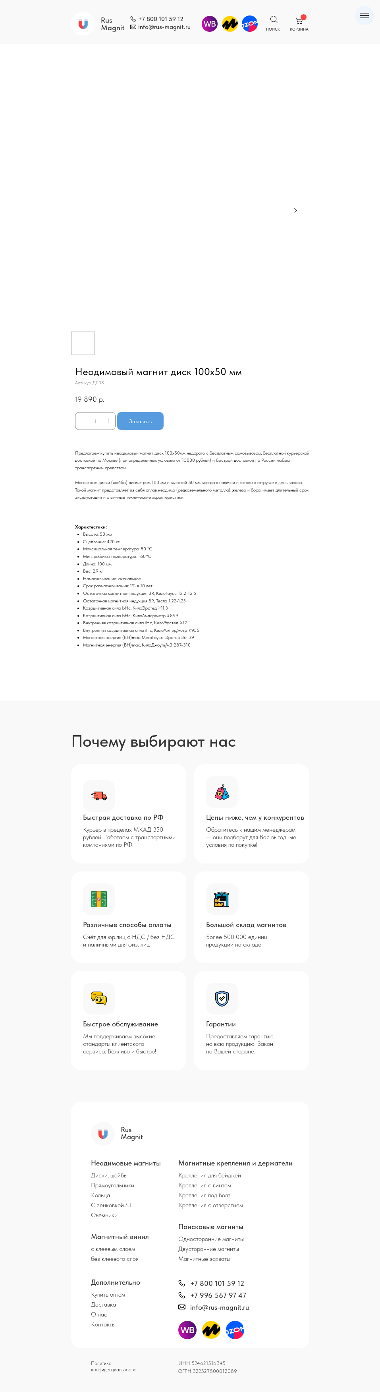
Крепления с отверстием (210, 1205)
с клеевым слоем (113, 1249)
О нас (99, 1314)
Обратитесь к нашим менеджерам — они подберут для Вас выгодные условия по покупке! (251, 837)
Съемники (104, 1215)
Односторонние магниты (211, 1239)
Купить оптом (108, 1294)
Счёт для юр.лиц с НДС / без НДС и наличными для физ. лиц (129, 940)
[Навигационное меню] (364, 15)
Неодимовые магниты (126, 1163)
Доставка (103, 1304)
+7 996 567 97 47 (218, 1295)
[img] (133, 19)
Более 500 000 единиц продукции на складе (236, 940)
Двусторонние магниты (208, 1249)
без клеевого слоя (115, 1258)
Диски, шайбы (109, 1175)
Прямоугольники (112, 1185)
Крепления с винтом (204, 1185)
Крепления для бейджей (209, 1175)
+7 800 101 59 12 (160, 19)
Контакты (103, 1324)
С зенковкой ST (111, 1205)
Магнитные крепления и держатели (235, 1163)
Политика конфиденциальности (113, 1366)
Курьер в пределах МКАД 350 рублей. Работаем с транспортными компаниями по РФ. (129, 837)
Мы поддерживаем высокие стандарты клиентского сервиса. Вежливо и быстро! (119, 1043)
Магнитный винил (120, 1236)
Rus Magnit (113, 23)
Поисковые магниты (210, 1226)
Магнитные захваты (204, 1258)
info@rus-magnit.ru (164, 27)
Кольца (100, 1195)
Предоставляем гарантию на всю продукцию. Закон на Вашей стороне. (240, 1043)
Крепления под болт (204, 1195)
